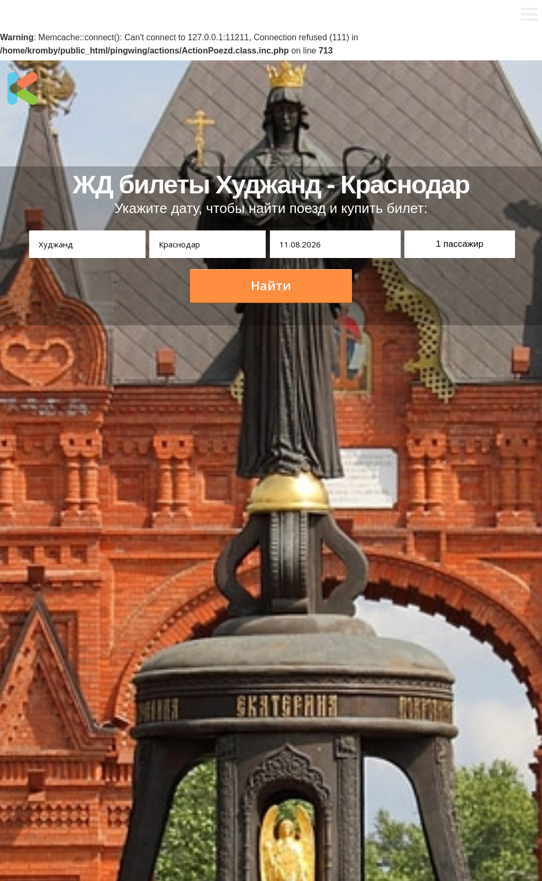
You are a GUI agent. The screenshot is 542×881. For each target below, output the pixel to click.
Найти (271, 285)
